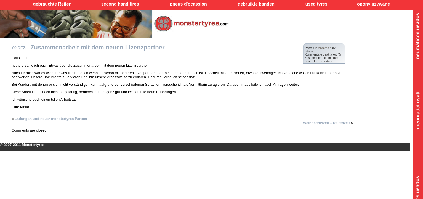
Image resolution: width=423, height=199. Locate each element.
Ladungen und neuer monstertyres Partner (51, 119)
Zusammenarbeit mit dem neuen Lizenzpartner (97, 47)
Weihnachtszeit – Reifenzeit (326, 123)
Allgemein (324, 47)
